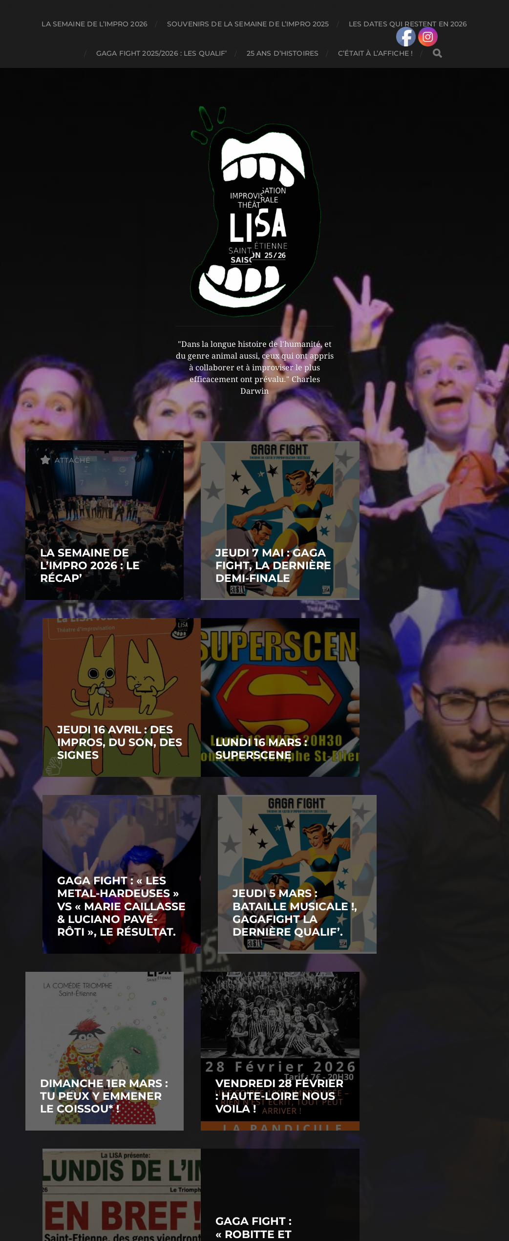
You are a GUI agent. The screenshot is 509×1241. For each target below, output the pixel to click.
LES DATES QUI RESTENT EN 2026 (408, 24)
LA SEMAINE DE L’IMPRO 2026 (95, 24)
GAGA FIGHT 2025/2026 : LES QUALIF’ (161, 53)
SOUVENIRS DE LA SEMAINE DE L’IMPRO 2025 (248, 24)
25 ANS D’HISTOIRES (283, 53)
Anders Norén (276, 1209)
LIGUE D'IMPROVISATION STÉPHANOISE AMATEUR (273, 1186)
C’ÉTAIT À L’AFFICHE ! (375, 53)
